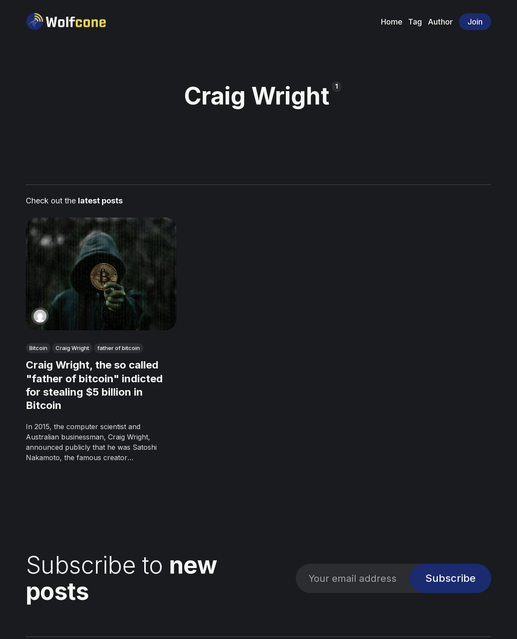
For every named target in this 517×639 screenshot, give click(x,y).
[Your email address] (353, 578)
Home (391, 21)
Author (440, 21)
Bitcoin (38, 347)
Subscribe (450, 578)
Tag (415, 21)
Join (475, 21)
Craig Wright (72, 347)
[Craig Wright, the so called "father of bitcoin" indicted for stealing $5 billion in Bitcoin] (101, 274)
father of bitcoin (118, 347)
